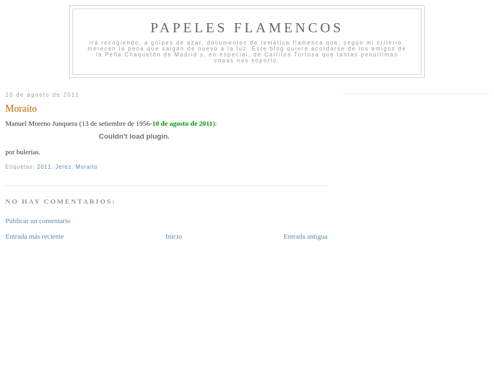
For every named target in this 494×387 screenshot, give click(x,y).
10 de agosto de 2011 (182, 123)
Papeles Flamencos (247, 27)
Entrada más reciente (34, 236)
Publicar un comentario (37, 221)
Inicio (173, 236)
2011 (44, 167)
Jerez (63, 167)
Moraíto (21, 108)
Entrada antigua (306, 236)
